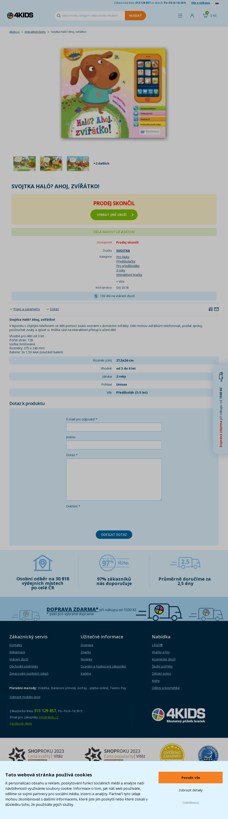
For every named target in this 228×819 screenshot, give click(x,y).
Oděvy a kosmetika (165, 688)
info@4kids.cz (48, 717)
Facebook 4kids (21, 723)
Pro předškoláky (128, 266)
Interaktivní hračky (129, 275)
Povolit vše (190, 777)
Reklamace (17, 652)
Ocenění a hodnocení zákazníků (103, 666)
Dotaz (54, 309)
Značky (86, 652)
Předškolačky (125, 261)
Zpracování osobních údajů (29, 673)
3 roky (120, 270)
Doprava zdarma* (72, 609)
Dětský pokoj (161, 673)
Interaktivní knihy (35, 32)
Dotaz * (72, 455)
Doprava (87, 645)
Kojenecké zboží (163, 659)
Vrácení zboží (18, 659)
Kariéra (86, 673)
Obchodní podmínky (23, 666)
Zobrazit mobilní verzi (24, 697)
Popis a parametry (26, 309)
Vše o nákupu (200, 3)
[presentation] (100, 518)
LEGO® (157, 645)
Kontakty (15, 645)
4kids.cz (14, 32)
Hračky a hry (161, 652)
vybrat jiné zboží (115, 215)
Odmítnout (190, 802)
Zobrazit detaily (191, 790)
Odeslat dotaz (114, 534)
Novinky (86, 659)
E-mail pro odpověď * (81, 419)
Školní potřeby (162, 666)
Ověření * (73, 506)
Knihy (156, 680)
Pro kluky (122, 257)
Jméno (70, 437)
